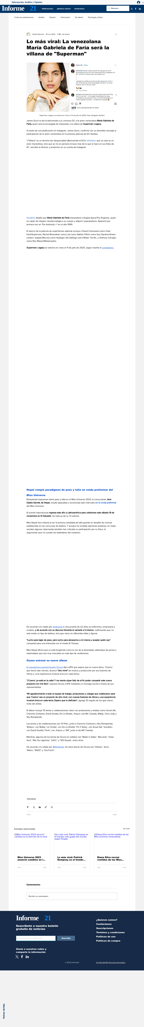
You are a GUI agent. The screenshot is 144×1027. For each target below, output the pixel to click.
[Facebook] (135, 8)
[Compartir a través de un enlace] (46, 807)
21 (33, 8)
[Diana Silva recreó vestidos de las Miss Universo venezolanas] (112, 843)
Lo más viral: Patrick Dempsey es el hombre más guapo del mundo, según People (71, 858)
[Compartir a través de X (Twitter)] (34, 807)
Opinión (52, 17)
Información (65, 17)
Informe (13, 8)
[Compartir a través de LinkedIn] (40, 807)
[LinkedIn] (139, 8)
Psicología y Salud (95, 17)
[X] (131, 8)
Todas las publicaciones (24, 17)
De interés (79, 17)
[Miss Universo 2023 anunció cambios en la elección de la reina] (32, 843)
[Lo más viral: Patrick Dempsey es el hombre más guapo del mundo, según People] (72, 843)
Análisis (41, 17)
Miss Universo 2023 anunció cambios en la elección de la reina (31, 858)
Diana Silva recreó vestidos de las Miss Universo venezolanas (110, 858)
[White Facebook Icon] (22, 956)
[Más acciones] (116, 34)
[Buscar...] (117, 8)
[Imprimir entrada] (52, 807)
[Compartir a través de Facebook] (28, 807)
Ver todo (126, 829)
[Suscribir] (66, 938)
